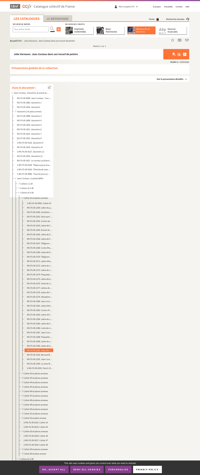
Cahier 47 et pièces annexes (36, 395)
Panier (154, 19)
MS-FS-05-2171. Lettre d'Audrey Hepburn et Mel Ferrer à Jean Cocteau (40, 261)
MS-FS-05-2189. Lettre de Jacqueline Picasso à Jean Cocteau (40, 341)
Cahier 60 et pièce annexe (35, 453)
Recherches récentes (177, 19)
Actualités (168, 6)
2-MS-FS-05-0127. (30, 151)
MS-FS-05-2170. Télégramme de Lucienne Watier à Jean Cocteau (40, 256)
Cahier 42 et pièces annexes (36, 373)
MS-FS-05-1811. (29, 129)
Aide (187, 6)
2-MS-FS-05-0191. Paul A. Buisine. (40, 368)
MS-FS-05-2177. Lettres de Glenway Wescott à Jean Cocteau (40, 288)
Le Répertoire (58, 19)
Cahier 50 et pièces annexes (36, 409)
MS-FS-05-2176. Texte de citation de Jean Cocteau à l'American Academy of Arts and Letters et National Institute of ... (40, 283)
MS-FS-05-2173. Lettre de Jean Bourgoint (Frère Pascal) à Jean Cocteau (40, 270)
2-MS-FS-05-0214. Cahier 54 (36, 427)
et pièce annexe (29, 111)
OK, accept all (53, 469)
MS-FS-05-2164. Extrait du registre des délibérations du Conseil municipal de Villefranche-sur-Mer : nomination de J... (40, 230)
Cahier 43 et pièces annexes (36, 378)
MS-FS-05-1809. (29, 120)
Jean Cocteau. (30, 178)
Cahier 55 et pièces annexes (36, 431)
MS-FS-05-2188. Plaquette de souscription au (40, 337)
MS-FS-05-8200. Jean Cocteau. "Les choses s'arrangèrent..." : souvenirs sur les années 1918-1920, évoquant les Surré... (34, 98)
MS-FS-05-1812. (29, 133)
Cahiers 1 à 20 (26, 183)
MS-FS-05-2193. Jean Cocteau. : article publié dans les (40, 359)
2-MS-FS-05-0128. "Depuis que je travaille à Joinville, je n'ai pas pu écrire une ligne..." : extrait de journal (34, 165)
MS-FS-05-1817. (34, 160)
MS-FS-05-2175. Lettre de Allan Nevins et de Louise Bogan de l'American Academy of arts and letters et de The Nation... (40, 279)
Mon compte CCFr (129, 6)
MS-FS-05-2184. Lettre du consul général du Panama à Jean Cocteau (40, 319)
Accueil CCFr (16, 40)
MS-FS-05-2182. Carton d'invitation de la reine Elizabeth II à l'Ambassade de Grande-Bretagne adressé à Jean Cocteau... (40, 310)
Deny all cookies (86, 469)
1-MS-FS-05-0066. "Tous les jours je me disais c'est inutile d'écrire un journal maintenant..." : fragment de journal (34, 174)
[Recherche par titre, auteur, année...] (30, 29)
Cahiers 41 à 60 (27, 192)
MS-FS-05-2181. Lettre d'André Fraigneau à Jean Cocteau (40, 305)
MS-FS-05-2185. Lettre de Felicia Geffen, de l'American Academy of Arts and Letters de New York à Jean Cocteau (40, 323)
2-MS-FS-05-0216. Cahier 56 (36, 435)
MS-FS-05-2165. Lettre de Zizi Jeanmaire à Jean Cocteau (40, 234)
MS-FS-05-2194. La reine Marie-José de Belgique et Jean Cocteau (40, 363)
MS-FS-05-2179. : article (40, 296)
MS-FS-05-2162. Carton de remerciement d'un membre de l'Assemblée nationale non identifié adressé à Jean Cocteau (40, 221)
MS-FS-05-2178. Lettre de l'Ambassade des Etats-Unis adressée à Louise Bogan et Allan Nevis (40, 292)
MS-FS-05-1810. (29, 124)
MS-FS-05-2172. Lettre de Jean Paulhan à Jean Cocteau (40, 265)
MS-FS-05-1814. (29, 147)
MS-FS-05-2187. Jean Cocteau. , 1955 (40, 332)
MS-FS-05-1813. (29, 138)
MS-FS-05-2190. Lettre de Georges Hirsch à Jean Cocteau (40, 345)
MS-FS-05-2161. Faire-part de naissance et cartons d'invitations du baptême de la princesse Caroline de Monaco (40, 216)
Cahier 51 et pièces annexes (36, 413)
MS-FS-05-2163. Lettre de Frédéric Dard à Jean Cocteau (40, 225)
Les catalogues (27, 18)
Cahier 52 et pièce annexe (35, 418)
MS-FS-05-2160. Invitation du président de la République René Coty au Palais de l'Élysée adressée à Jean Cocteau (40, 212)
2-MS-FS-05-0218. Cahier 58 (36, 444)
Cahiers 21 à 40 (27, 188)
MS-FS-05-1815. (29, 156)
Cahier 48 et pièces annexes (36, 400)
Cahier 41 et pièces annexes (36, 198)
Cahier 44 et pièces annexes (36, 382)
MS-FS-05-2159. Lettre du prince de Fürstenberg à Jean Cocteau (40, 207)
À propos (157, 6)
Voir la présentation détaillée (170, 79)
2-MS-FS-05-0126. (30, 142)
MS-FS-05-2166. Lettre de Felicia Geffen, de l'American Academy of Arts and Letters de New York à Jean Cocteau (40, 239)
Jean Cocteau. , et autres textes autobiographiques (31, 92)
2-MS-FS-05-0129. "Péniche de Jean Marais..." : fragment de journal (34, 169)
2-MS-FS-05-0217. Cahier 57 (36, 440)
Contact (179, 6)
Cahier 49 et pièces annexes (36, 404)
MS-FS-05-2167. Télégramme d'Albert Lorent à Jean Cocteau (40, 243)
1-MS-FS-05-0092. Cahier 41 (39, 203)
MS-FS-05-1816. (28, 107)
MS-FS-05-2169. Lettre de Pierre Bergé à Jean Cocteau (40, 252)
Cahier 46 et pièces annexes (36, 391)
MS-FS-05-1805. (29, 102)
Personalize (118, 469)
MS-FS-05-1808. (29, 116)
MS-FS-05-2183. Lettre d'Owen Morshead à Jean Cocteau (40, 314)
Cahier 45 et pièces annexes (36, 386)
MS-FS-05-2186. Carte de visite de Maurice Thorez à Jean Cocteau (40, 328)
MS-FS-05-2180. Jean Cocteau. (40, 301)
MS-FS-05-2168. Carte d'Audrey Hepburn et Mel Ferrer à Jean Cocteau (40, 247)
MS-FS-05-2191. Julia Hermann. (40, 350)
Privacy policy (147, 469)
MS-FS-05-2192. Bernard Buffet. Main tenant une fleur (40, 354)
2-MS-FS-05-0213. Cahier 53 (36, 422)
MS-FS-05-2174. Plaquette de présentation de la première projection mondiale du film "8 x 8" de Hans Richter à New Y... (40, 274)
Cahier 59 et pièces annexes (36, 449)
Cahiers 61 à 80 (27, 459)
